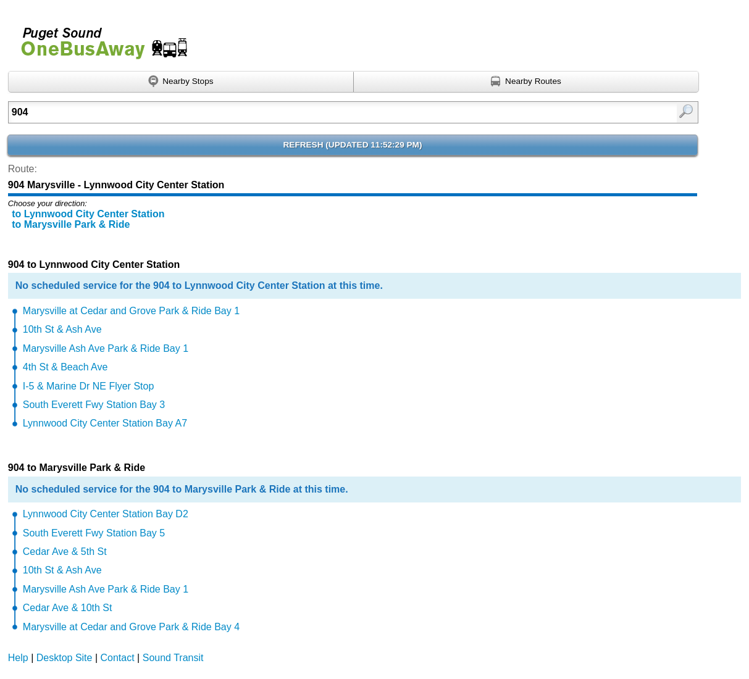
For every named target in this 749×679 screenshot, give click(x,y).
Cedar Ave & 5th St (65, 551)
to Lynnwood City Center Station (88, 214)
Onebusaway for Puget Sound (99, 38)
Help (18, 657)
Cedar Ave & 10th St (67, 607)
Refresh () (352, 144)
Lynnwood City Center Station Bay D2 (105, 514)
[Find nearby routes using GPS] (526, 82)
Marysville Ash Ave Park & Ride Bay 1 (105, 348)
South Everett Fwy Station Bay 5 (94, 533)
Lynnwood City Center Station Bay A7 (105, 423)
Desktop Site (64, 657)
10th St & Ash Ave (62, 329)
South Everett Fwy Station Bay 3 (94, 404)
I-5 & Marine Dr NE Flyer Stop (88, 386)
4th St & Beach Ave (65, 367)
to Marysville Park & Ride (71, 224)
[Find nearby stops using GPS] (181, 82)
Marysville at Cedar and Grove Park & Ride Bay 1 (131, 311)
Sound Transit (173, 657)
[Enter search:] (303, 112)
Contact (118, 657)
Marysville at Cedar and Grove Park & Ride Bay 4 (131, 627)
